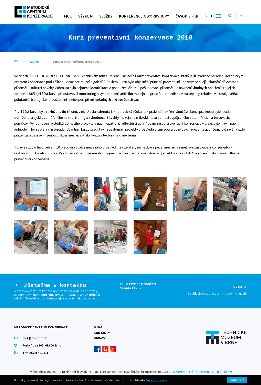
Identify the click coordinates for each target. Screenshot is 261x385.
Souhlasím (236, 380)
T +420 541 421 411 (35, 353)
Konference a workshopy (144, 16)
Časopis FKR (187, 16)
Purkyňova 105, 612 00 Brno (41, 345)
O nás (98, 327)
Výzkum (85, 16)
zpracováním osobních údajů (227, 293)
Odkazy (99, 338)
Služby (105, 16)
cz (243, 16)
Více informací (156, 380)
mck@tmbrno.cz (34, 338)
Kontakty (102, 333)
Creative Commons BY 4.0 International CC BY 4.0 (198, 372)
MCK (68, 16)
